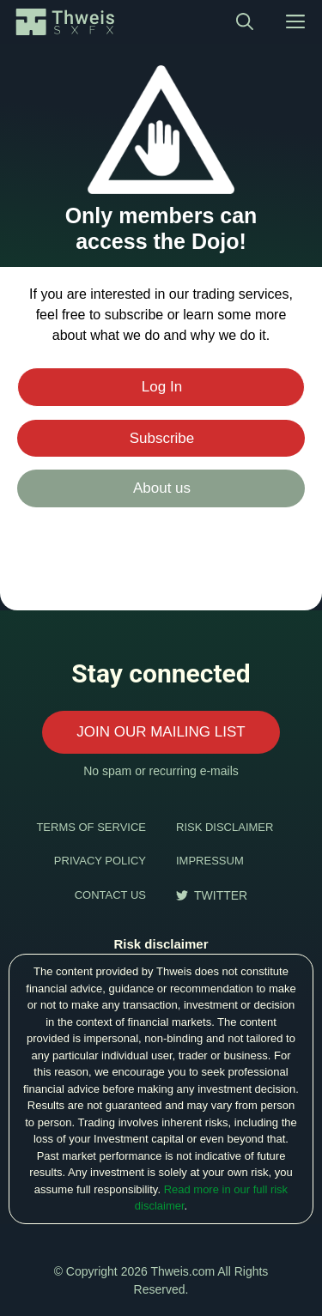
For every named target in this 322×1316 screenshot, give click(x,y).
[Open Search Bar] (245, 22)
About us (162, 488)
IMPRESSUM (210, 860)
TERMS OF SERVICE (91, 827)
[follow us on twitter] (212, 895)
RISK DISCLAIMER (224, 827)
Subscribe (162, 438)
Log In (162, 387)
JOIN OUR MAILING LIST (160, 732)
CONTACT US (110, 894)
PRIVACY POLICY (100, 860)
